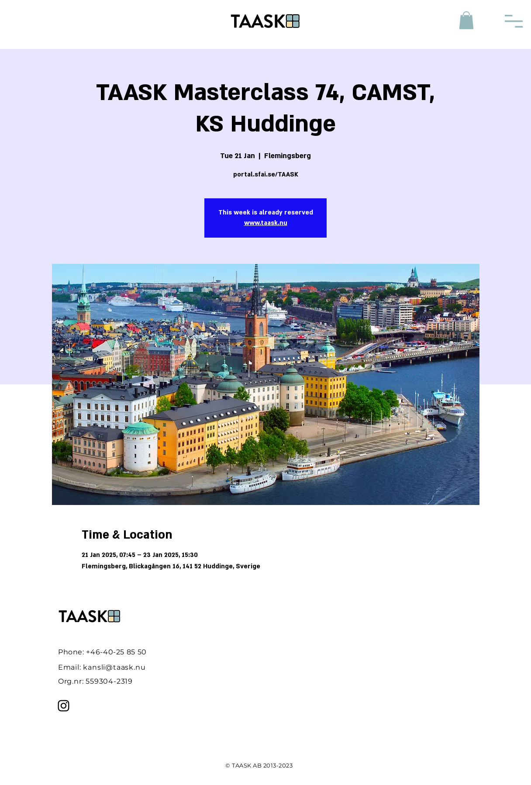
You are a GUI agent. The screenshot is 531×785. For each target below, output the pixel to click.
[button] (466, 20)
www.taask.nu (265, 223)
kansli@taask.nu (114, 667)
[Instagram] (63, 705)
